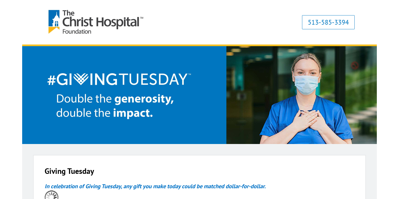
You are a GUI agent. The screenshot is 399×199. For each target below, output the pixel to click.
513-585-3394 (328, 22)
